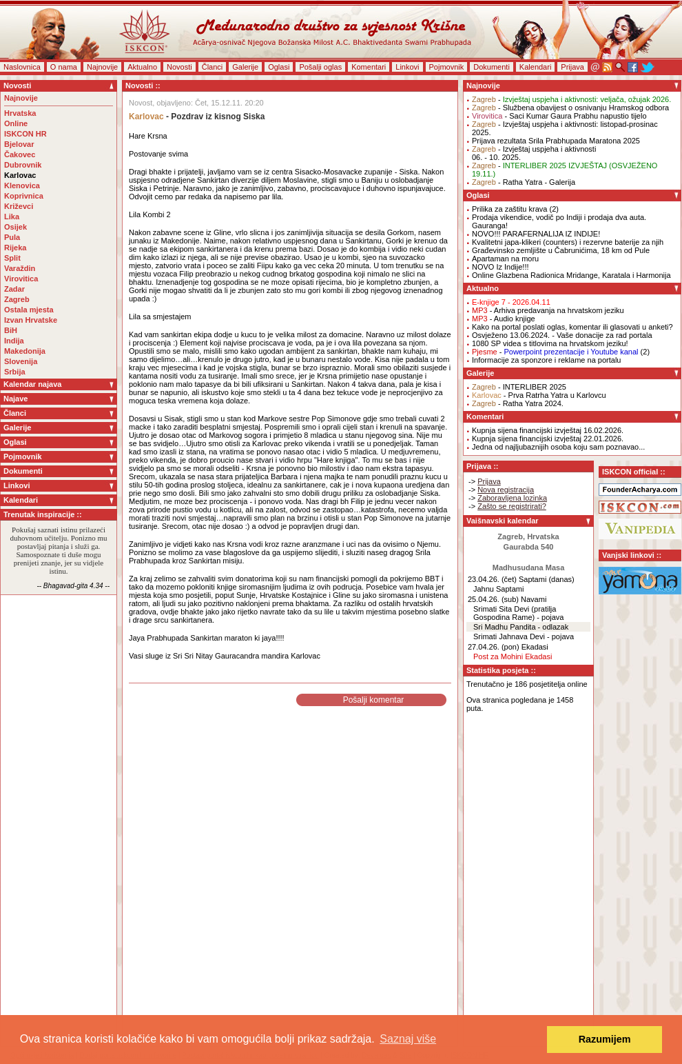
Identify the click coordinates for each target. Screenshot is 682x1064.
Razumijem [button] (605, 1039)
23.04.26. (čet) (492, 579)
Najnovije (102, 67)
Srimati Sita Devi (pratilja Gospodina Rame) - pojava (518, 613)
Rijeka (15, 247)
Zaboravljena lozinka (512, 498)
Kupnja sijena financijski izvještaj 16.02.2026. (547, 430)
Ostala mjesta (29, 309)
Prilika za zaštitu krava (509, 209)
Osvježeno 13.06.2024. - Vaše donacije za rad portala (562, 335)
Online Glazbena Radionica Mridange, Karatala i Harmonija (571, 275)
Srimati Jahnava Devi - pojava (523, 636)
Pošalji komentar (373, 700)
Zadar (14, 289)
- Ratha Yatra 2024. (518, 403)
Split (12, 258)
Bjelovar (19, 144)
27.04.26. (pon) (493, 647)
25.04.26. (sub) (493, 599)
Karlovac (20, 175)
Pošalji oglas (320, 67)
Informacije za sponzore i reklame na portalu (546, 360)
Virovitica (21, 278)
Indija (14, 341)
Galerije (245, 67)
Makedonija (24, 351)
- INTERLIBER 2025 (519, 387)
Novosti (179, 67)
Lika (11, 216)
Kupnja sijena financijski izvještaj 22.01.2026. (547, 438)
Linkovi (407, 67)
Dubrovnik (22, 165)
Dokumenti (491, 67)
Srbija (14, 372)
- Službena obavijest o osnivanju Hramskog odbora (570, 107)
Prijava (572, 67)
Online (16, 123)
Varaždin (19, 268)
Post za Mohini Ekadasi (512, 656)
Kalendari (535, 67)
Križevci (18, 206)
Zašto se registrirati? (511, 506)
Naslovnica (22, 67)
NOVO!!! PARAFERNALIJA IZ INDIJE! (536, 234)
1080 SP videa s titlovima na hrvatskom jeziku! (550, 343)
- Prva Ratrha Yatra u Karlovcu (539, 395)
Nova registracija (505, 489)
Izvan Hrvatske (30, 320)
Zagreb (17, 299)
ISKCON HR (25, 134)
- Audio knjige (503, 318)
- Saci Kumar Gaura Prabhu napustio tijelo (559, 116)
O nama (63, 67)
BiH (10, 330)
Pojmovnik (446, 67)
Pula (12, 237)
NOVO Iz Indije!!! (500, 267)
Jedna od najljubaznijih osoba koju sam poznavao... (558, 447)
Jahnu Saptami (498, 589)
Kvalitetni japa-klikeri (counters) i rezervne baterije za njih (567, 242)
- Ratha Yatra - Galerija (523, 182)
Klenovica (22, 185)
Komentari (368, 67)
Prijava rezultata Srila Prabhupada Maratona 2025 (556, 141)
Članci (212, 67)
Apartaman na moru (505, 258)
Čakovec (19, 154)
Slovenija (20, 361)
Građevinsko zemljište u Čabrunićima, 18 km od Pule (561, 250)
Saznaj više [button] (408, 1039)
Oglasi (278, 67)
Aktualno (142, 67)
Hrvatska (20, 113)
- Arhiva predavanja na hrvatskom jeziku (548, 310)
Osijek (15, 227)
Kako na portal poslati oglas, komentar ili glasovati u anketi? (572, 327)
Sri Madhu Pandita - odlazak (520, 627)
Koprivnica (23, 196)
